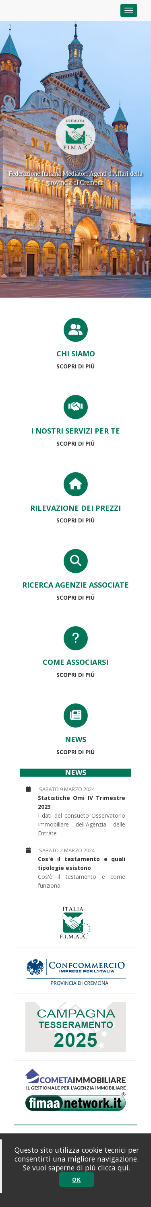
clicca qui (113, 1167)
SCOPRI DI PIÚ (75, 366)
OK (76, 1179)
